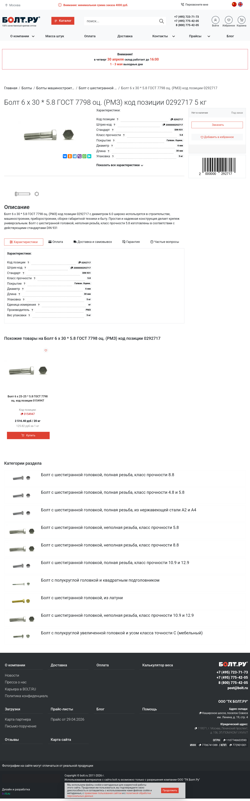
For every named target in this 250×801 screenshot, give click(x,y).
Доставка (125, 36)
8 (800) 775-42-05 (187, 25)
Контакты (160, 36)
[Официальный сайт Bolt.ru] (21, 19)
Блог (230, 36)
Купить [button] (28, 435)
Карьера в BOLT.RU (20, 691)
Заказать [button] (218, 124)
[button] (62, 21)
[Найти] (161, 21)
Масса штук (54, 36)
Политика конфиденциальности (26, 698)
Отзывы (12, 742)
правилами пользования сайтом (103, 793)
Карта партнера (18, 722)
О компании (19, 36)
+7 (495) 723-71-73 (186, 16)
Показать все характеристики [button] (119, 165)
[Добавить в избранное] (217, 137)
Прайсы (195, 36)
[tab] (23, 242)
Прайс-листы (62, 711)
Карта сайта (61, 742)
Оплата (89, 36)
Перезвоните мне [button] (194, 5)
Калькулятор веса (157, 667)
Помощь (149, 711)
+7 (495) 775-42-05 (186, 21)
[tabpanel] (94, 286)
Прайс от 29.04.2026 (67, 722)
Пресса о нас (16, 685)
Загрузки (12, 711)
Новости (12, 678)
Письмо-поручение (20, 729)
